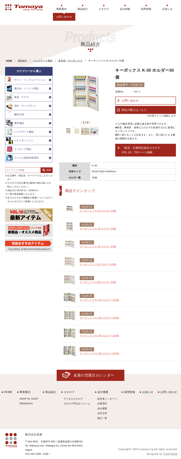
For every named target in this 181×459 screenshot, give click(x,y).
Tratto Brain (170, 454)
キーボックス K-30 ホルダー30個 (98, 228)
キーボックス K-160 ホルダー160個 (99, 317)
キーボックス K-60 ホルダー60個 (98, 264)
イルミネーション (20, 140)
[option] (85, 93)
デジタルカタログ (73, 398)
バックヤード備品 (43, 60)
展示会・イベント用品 (22, 88)
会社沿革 (102, 413)
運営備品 (15, 123)
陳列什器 (15, 114)
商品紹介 (83, 8)
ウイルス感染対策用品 (22, 157)
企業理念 (102, 403)
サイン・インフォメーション (26, 80)
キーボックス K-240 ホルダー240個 (99, 353)
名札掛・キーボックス (70, 60)
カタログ (104, 8)
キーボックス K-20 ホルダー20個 (98, 210)
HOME (9, 60)
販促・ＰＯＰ (17, 97)
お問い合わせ (64, 16)
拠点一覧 (102, 418)
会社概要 (102, 392)
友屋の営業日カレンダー (94, 375)
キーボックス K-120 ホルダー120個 (99, 300)
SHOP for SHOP (29, 398)
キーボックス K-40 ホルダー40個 (98, 246)
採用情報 (146, 8)
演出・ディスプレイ (21, 106)
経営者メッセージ (107, 398)
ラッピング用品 (18, 149)
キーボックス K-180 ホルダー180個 (99, 335)
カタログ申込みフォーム (77, 403)
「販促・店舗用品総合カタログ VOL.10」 (141, 150)
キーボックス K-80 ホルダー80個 (98, 282)
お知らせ (167, 8)
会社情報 (125, 8)
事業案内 (61, 8)
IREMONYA (26, 403)
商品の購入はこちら (134, 109)
